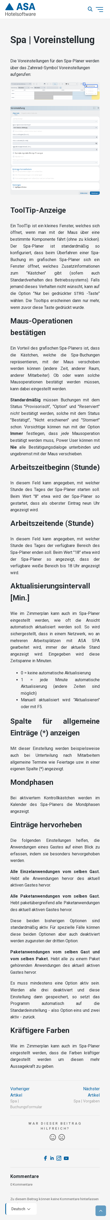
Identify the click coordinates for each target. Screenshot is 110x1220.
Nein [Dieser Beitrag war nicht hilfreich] (62, 1137)
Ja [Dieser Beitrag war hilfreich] (53, 1137)
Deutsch (21, 1209)
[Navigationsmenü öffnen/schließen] (99, 9)
